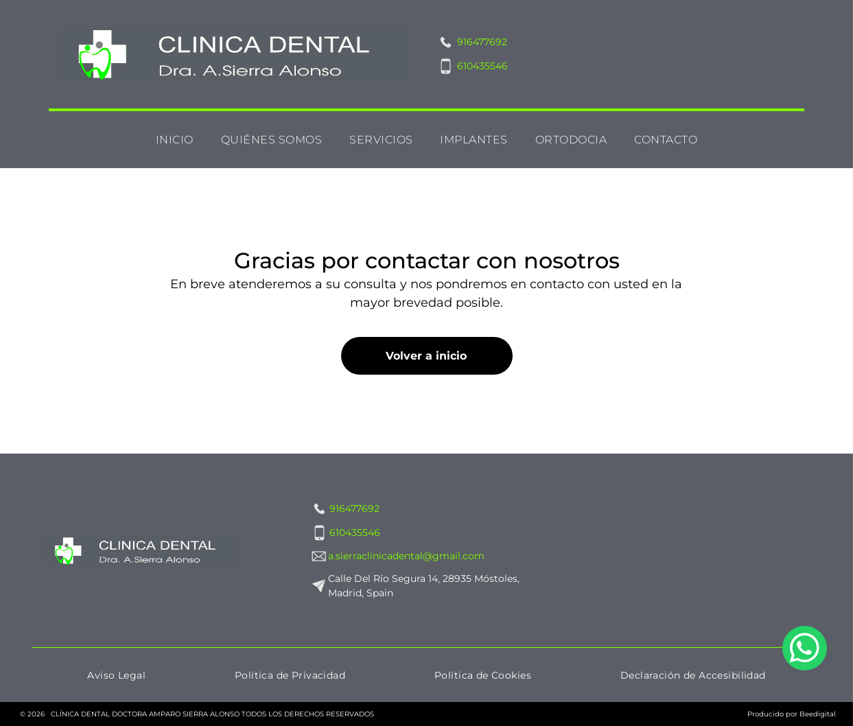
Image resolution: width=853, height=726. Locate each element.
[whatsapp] (804, 681)
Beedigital (817, 714)
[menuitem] (174, 139)
